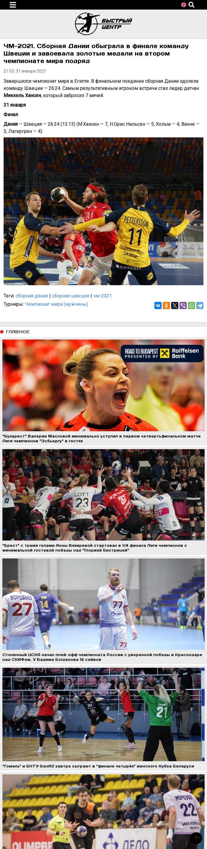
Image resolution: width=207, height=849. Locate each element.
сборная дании (32, 296)
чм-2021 (102, 296)
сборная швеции (70, 296)
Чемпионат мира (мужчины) (56, 304)
